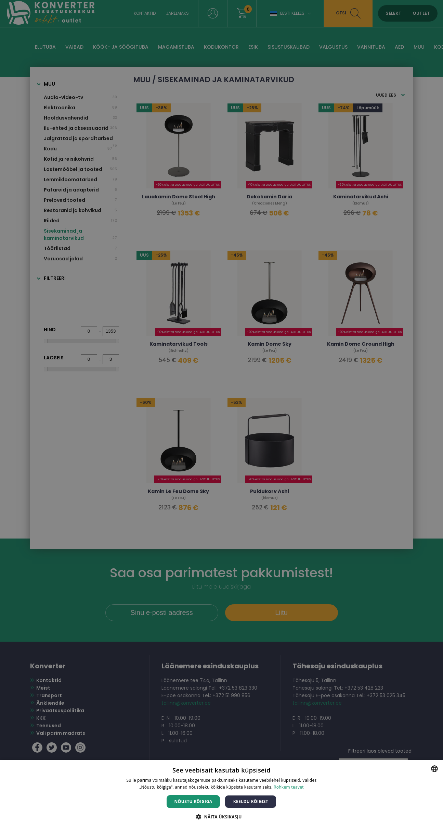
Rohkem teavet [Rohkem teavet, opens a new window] (289, 787)
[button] (221, 816)
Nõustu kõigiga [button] (193, 801)
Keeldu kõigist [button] (251, 801)
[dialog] (221, 414)
